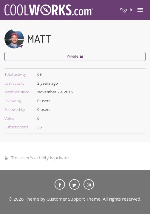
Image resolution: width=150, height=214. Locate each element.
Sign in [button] (127, 9)
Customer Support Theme (73, 199)
